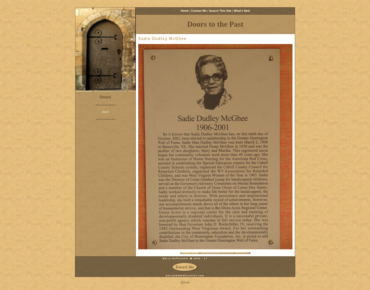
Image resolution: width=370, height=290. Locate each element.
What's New (242, 11)
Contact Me (199, 11)
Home (185, 11)
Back (105, 112)
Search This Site (220, 11)
